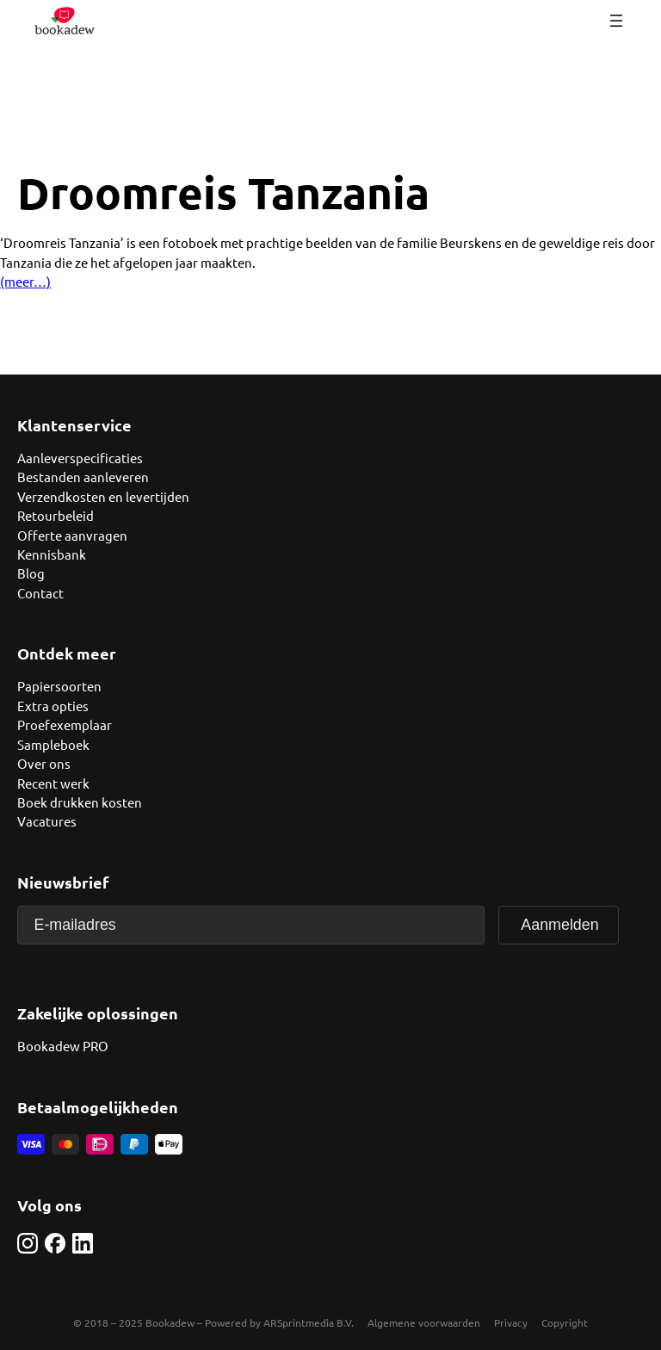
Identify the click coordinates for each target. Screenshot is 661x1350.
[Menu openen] (616, 20)
